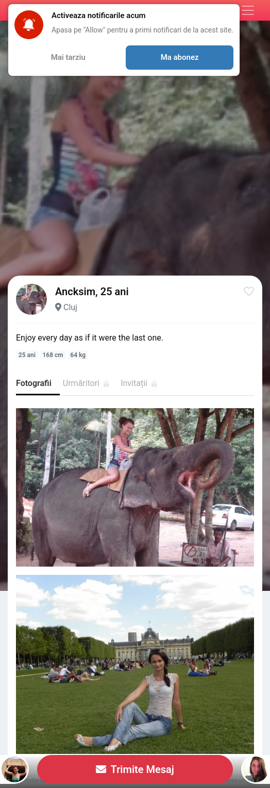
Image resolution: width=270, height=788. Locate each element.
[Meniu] (248, 10)
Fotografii (34, 383)
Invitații (139, 383)
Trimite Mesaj (135, 769)
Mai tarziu (68, 57)
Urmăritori (86, 383)
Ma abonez (180, 57)
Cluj (70, 307)
